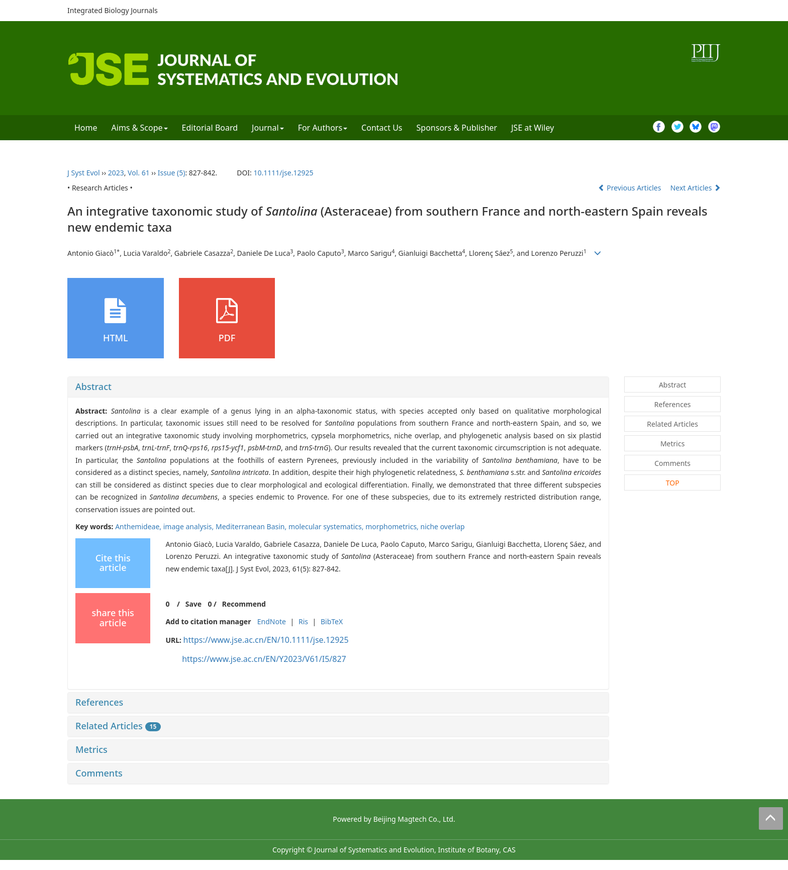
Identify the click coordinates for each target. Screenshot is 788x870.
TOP (672, 483)
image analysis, (189, 526)
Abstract (93, 386)
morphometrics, (392, 526)
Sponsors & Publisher (457, 127)
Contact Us (381, 127)
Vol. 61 (139, 172)
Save (193, 604)
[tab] (338, 387)
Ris (303, 621)
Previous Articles (630, 187)
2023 (116, 172)
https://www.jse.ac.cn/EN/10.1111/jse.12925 (266, 639)
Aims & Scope (140, 127)
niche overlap (442, 526)
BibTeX (332, 621)
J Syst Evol (83, 172)
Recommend (244, 604)
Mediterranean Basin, (252, 526)
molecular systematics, (326, 526)
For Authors (322, 127)
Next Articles (695, 187)
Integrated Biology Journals (112, 10)
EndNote (271, 621)
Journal (268, 127)
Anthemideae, (139, 526)
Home (85, 127)
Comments (99, 773)
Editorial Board (210, 127)
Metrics (91, 749)
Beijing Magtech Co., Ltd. (414, 819)
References (99, 702)
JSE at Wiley (532, 127)
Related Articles (118, 726)
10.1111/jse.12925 (283, 172)
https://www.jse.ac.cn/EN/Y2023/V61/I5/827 (264, 658)
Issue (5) (171, 172)
